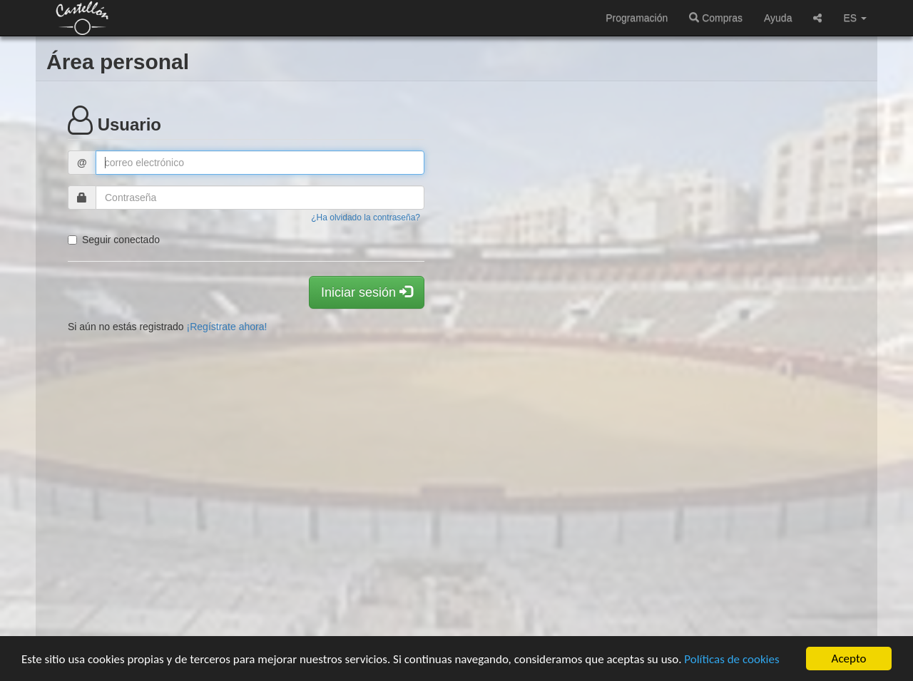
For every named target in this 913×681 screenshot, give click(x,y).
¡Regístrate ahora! (227, 326)
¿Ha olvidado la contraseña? (365, 217)
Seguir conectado (114, 239)
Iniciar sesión (366, 292)
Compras (716, 18)
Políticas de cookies (731, 659)
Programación (637, 18)
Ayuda (778, 18)
